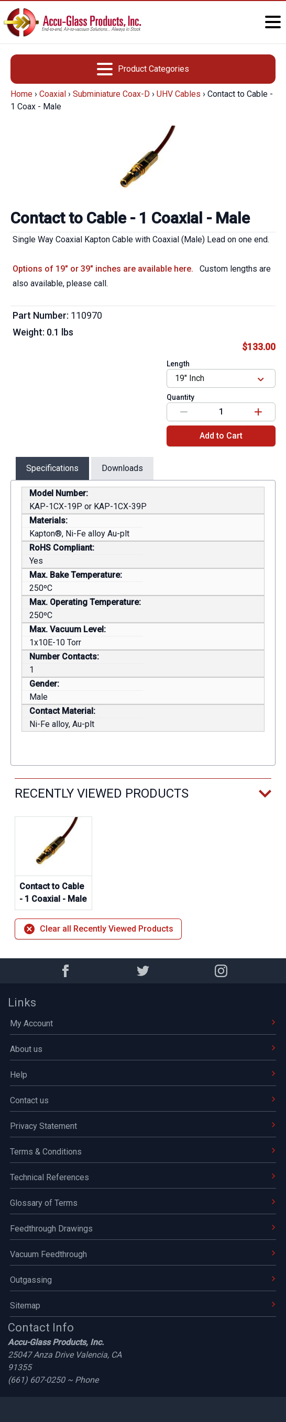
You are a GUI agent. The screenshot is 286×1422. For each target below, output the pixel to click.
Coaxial (52, 94)
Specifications (52, 468)
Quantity (180, 397)
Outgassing (143, 1280)
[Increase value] (258, 412)
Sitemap (143, 1306)
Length (178, 364)
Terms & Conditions (143, 1152)
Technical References (143, 1177)
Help (143, 1075)
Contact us (143, 1100)
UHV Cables (179, 94)
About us (143, 1049)
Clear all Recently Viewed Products (98, 929)
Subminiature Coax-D (111, 94)
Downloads (122, 468)
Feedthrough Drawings (143, 1229)
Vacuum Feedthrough (143, 1254)
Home (21, 94)
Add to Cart (221, 436)
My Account (143, 1023)
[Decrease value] (184, 412)
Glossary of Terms (143, 1203)
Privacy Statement (143, 1126)
